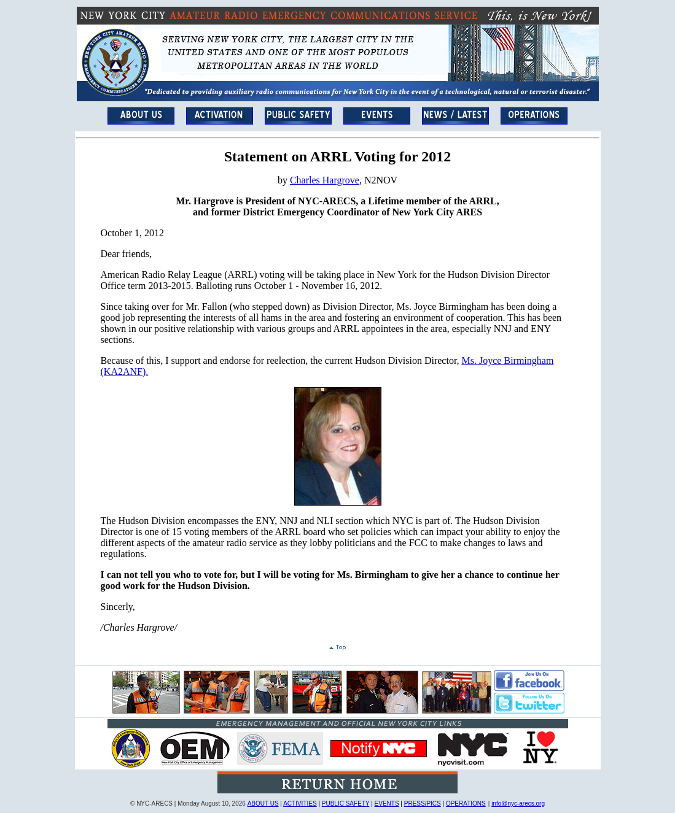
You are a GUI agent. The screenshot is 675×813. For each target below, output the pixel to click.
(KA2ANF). (125, 371)
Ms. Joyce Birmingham (508, 360)
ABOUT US (263, 803)
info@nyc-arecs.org (518, 803)
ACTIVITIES (299, 803)
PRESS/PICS (422, 803)
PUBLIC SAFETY (346, 803)
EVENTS (387, 803)
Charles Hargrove (324, 180)
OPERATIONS (466, 803)
